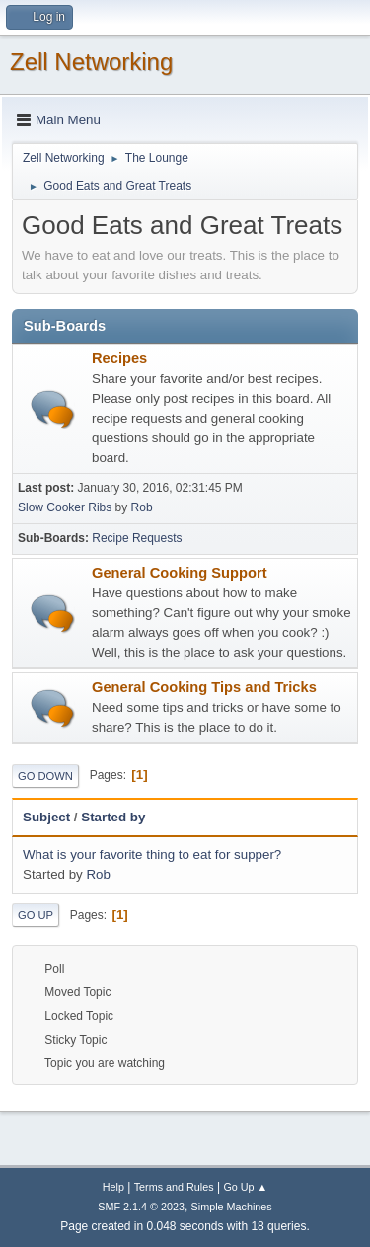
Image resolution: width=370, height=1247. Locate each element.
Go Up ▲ (245, 1187)
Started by (113, 817)
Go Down (45, 776)
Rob (142, 507)
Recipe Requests (137, 538)
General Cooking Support (179, 573)
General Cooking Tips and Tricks (204, 687)
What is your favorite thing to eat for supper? (152, 854)
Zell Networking (91, 61)
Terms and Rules (174, 1187)
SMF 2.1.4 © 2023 (141, 1206)
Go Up (35, 915)
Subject (46, 817)
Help (113, 1187)
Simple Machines (231, 1206)
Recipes (119, 358)
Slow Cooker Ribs (64, 507)
